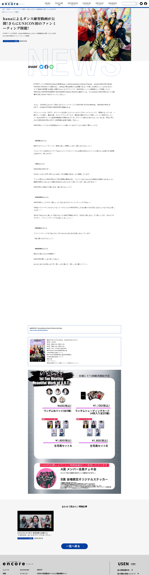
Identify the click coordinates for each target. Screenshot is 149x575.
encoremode (24, 570)
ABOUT (39, 570)
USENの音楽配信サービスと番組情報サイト (52, 573)
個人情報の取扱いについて (126, 574)
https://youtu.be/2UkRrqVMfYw (39, 330)
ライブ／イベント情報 (18, 9)
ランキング (24, 573)
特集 (4, 573)
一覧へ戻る (73, 546)
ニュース (6, 570)
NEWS (8, 9)
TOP (3, 9)
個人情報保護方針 (123, 570)
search (136, 3)
